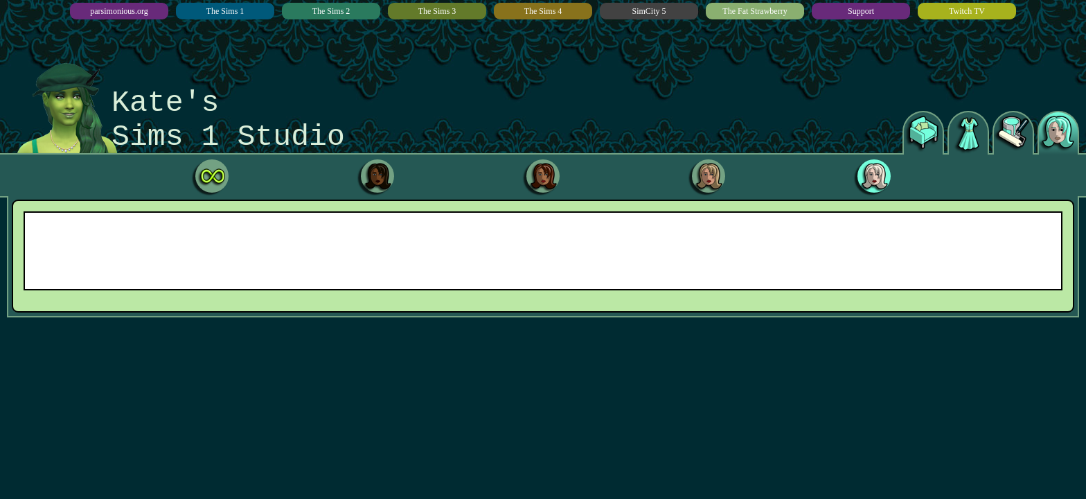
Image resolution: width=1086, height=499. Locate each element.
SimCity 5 (649, 11)
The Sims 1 (225, 11)
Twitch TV (967, 11)
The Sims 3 (437, 11)
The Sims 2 (331, 11)
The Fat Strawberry (754, 11)
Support (861, 11)
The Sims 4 (543, 11)
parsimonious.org (119, 11)
